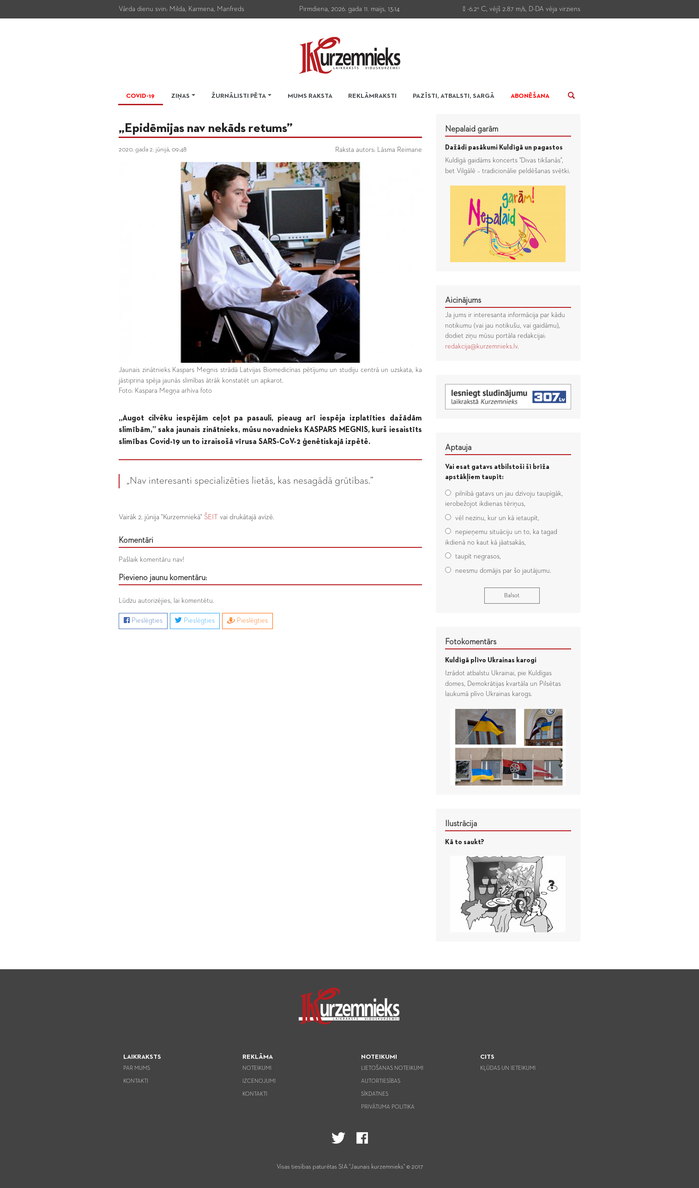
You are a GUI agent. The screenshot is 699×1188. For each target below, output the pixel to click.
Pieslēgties (143, 620)
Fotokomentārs (470, 642)
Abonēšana (530, 96)
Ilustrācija (461, 824)
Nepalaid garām (471, 129)
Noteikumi (256, 1068)
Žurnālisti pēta (238, 96)
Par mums (136, 1068)
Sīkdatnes (374, 1094)
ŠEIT (211, 517)
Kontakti (135, 1081)
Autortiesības (380, 1081)
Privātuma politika (388, 1107)
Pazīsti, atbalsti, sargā (453, 96)
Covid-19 (140, 96)
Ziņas (180, 96)
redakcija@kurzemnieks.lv (481, 346)
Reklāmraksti (372, 96)
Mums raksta (310, 96)
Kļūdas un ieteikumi (508, 1068)
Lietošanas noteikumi (392, 1068)
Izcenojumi (259, 1081)
